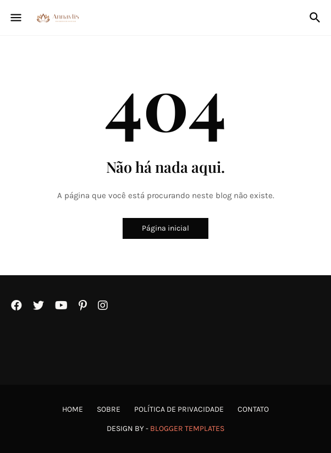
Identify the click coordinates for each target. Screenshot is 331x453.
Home (72, 409)
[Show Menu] (15, 17)
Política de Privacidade (179, 409)
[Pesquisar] (316, 17)
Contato (253, 409)
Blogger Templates (187, 428)
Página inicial (165, 228)
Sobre (108, 409)
